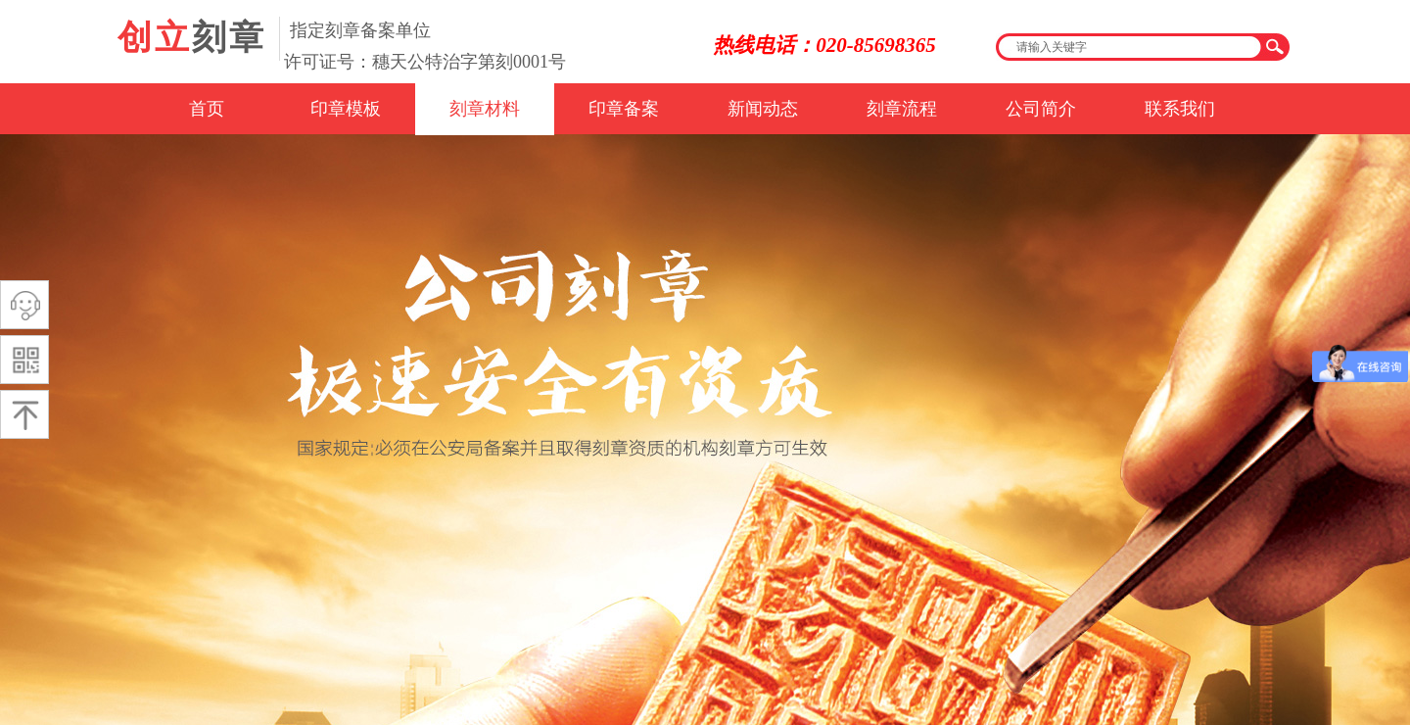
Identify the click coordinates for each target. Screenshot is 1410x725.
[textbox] (1129, 47)
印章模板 (345, 109)
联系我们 (1180, 109)
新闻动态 (763, 109)
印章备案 (623, 109)
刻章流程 (902, 109)
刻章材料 (484, 109)
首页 (206, 109)
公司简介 (1041, 109)
